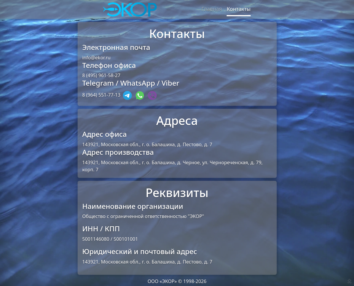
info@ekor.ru (96, 57)
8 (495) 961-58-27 (101, 75)
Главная (211, 8)
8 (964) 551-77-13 (101, 95)
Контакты (239, 8)
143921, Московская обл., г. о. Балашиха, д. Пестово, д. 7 (147, 144)
